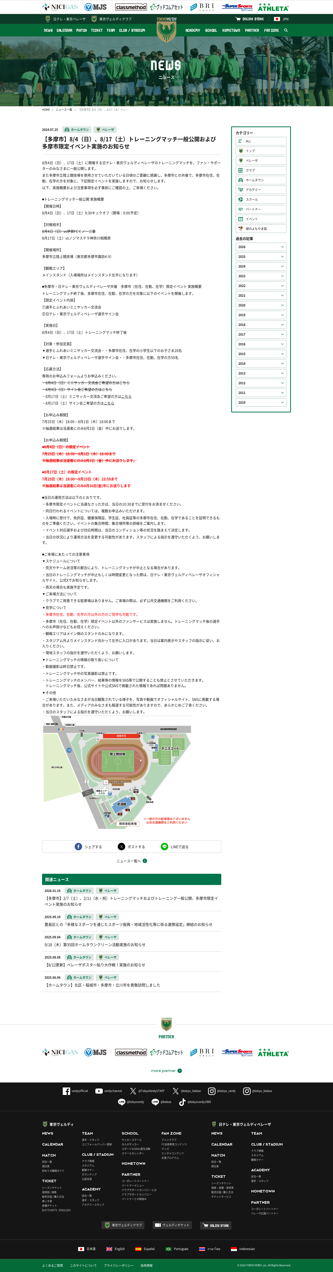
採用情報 (147, 1265)
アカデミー (253, 190)
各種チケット (49, 1205)
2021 (241, 295)
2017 (241, 334)
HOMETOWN (231, 30)
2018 (241, 324)
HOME (46, 109)
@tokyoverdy (131, 1102)
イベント (252, 219)
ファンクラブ (169, 1140)
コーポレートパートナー (135, 1181)
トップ (250, 151)
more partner (163, 1071)
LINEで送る (180, 846)
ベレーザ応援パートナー (264, 1213)
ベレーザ (108, 129)
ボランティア (89, 1174)
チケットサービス (221, 1196)
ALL (248, 141)
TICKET (97, 30)
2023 (241, 276)
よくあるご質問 (52, 1265)
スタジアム (88, 1165)
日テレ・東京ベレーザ (69, 18)
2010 (241, 402)
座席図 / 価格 (49, 1192)
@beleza (161, 1102)
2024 (241, 266)
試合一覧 (47, 1162)
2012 (241, 383)
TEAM (111, 30)
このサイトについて (83, 1265)
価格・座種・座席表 (222, 1187)
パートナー (253, 209)
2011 (241, 393)
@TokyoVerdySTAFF (147, 1091)
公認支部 (87, 1179)
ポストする (136, 846)
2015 (241, 354)
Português (177, 1249)
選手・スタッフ (90, 1140)
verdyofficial (75, 1091)
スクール (252, 199)
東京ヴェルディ (62, 1124)
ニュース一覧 (64, 109)
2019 (241, 315)
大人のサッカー (130, 1144)
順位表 (46, 1166)
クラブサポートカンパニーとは (139, 1190)
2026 (241, 247)
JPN (281, 18)
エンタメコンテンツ (173, 1153)
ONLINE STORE (253, 19)
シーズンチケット (52, 1187)
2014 (241, 363)
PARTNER (252, 30)
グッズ (165, 1149)
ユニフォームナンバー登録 (97, 1144)
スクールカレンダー (133, 1153)
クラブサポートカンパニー (137, 1194)
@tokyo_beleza (186, 1091)
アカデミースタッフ (93, 1204)
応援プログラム (170, 1158)
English (115, 1249)
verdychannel (108, 1091)
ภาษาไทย (209, 1249)
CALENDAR (64, 30)
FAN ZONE (271, 30)
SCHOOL (211, 30)
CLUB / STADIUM (132, 30)
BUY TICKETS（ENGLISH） (57, 1210)
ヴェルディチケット (176, 1225)
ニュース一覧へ (128, 860)
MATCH (81, 30)
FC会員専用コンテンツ (174, 1144)
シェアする (93, 846)
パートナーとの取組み (134, 1199)
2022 (241, 286)
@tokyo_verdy (222, 1091)
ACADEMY (193, 30)
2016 (241, 344)
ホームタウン (80, 129)
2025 (241, 256)
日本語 (87, 1249)
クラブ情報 (88, 1161)
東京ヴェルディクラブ (115, 18)
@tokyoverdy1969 (195, 1102)
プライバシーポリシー (119, 1265)
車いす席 (47, 1201)
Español (145, 1249)
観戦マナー (88, 1170)
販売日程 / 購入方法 (53, 1196)
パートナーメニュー (133, 1185)
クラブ (250, 170)
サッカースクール (132, 1140)
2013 (241, 373)
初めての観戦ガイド (53, 1171)
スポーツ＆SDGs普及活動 (136, 1149)
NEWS (48, 30)
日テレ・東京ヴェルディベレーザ (245, 1124)
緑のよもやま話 (256, 228)
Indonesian (243, 1249)
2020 (241, 305)
